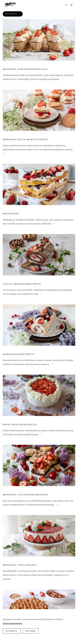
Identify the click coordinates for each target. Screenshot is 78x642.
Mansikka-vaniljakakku (20, 565)
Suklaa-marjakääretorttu (22, 284)
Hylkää (31, 631)
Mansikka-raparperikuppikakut (25, 69)
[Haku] (66, 5)
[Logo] (10, 4)
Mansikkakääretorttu (19, 354)
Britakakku (11, 214)
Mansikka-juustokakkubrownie (25, 495)
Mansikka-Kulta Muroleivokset (25, 140)
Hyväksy (12, 631)
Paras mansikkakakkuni (20, 425)
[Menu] (71, 5)
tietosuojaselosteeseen (12, 623)
